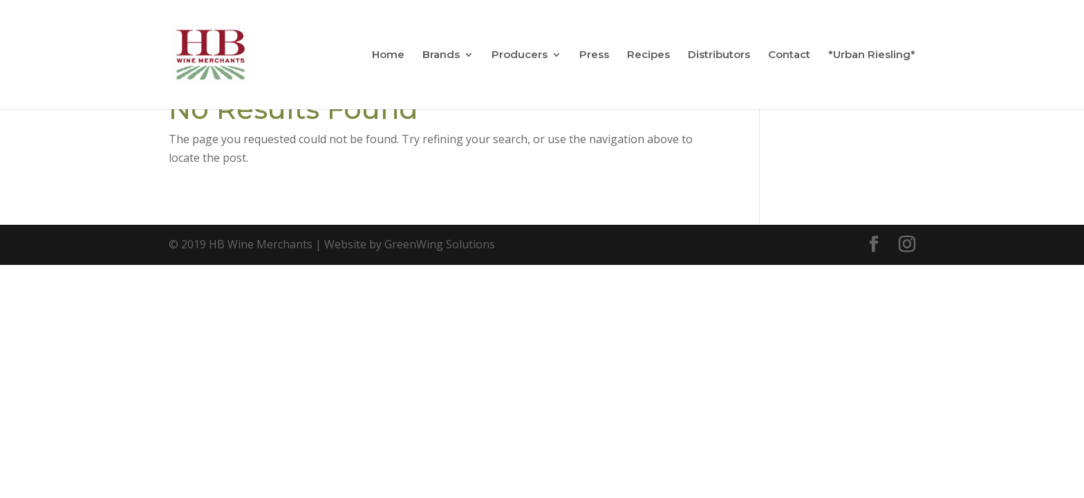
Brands (441, 55)
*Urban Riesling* (871, 55)
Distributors (719, 55)
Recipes (648, 55)
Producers (520, 55)
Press (594, 55)
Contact (789, 55)
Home (388, 55)
